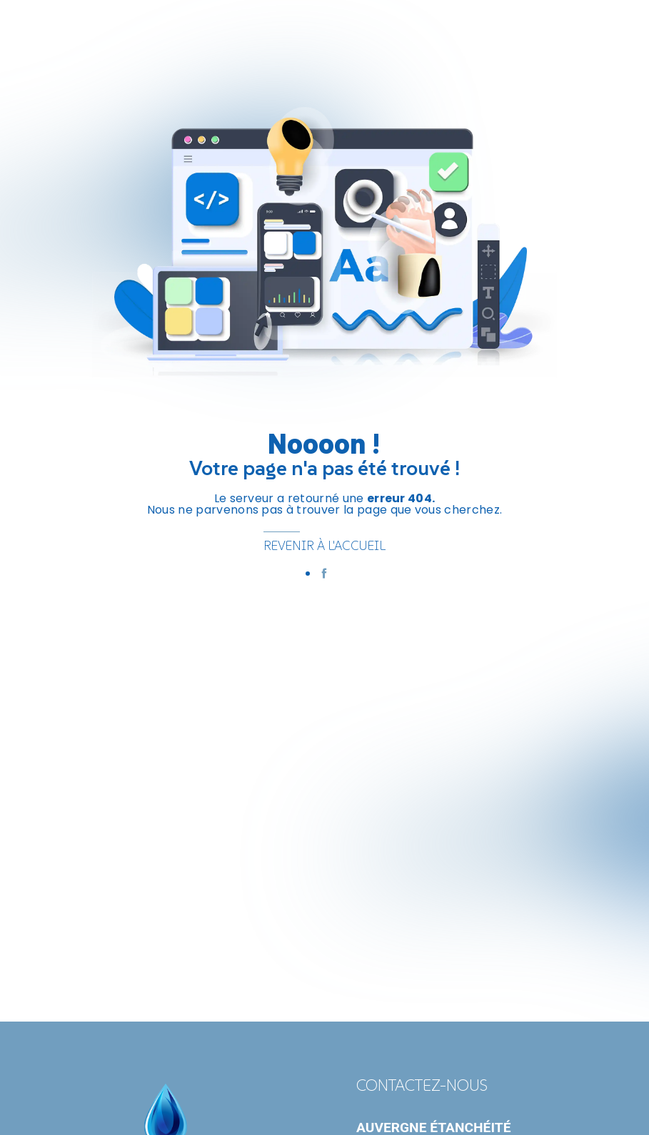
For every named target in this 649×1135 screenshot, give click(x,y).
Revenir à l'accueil (324, 546)
